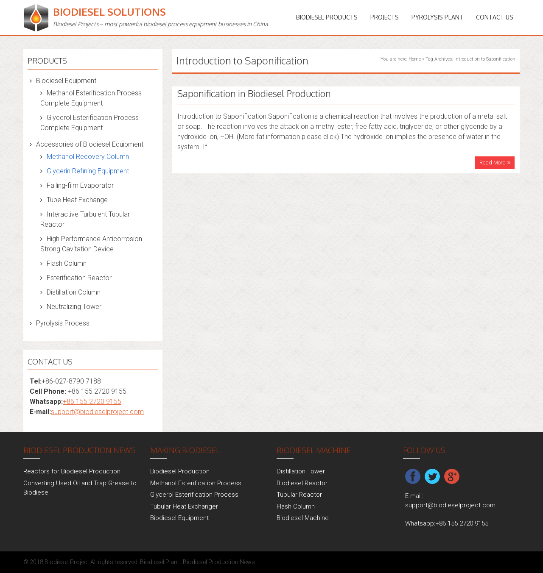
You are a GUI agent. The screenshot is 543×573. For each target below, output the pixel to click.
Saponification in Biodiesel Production (254, 93)
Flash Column (67, 263)
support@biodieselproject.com (97, 412)
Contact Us (494, 17)
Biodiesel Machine (303, 518)
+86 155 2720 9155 (92, 402)
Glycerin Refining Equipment (88, 171)
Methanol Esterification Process (195, 483)
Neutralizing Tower (74, 307)
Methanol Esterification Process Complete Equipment (91, 98)
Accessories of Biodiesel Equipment (89, 144)
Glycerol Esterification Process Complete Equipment (89, 123)
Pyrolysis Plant (437, 17)
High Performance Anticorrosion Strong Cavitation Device (91, 244)
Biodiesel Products (327, 17)
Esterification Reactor (79, 278)
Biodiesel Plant (159, 562)
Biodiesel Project (67, 562)
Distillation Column (74, 292)
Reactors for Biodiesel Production (71, 471)
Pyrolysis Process (63, 323)
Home (415, 59)
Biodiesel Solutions (109, 11)
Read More (492, 162)
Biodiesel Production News (219, 562)
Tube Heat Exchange (77, 200)
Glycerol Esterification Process (194, 494)
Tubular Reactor (299, 494)
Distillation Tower (301, 471)
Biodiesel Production (180, 471)
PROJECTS (384, 17)
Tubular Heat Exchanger (184, 506)
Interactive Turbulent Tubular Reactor (85, 219)
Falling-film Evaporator (80, 185)
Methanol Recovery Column (88, 157)
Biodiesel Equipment (66, 81)
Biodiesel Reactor (302, 483)
